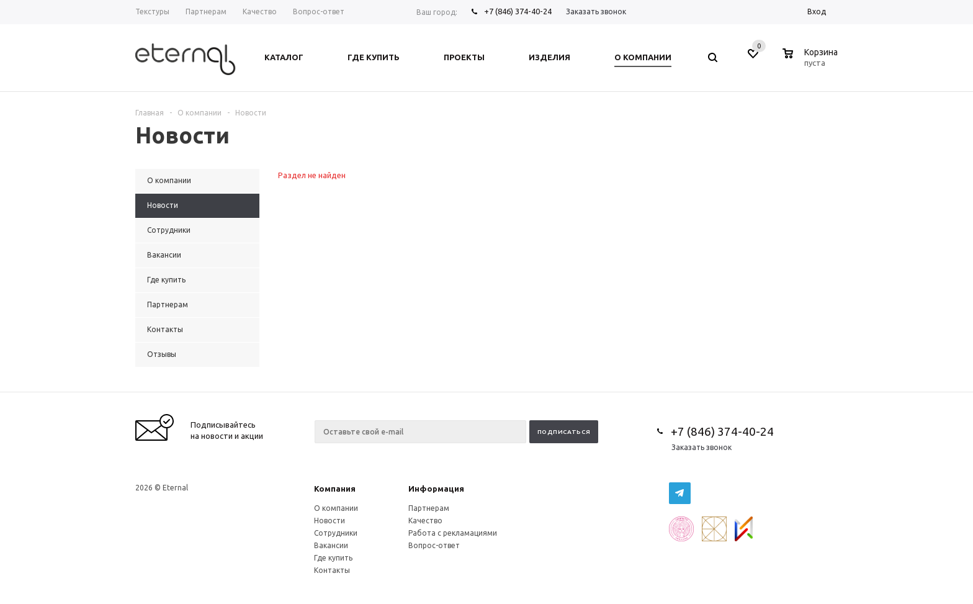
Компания (335, 488)
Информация (436, 488)
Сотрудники (335, 533)
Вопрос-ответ (434, 545)
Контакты (332, 570)
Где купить (333, 558)
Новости (329, 520)
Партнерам (428, 508)
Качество (425, 520)
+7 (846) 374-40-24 (518, 11)
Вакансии (331, 545)
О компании (336, 508)
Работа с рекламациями (452, 533)
